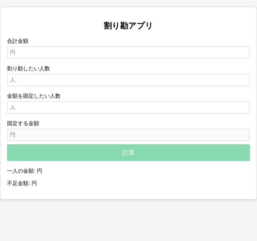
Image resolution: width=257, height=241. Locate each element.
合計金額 (17, 41)
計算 (128, 152)
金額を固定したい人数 (34, 96)
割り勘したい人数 (28, 68)
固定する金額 (23, 123)
